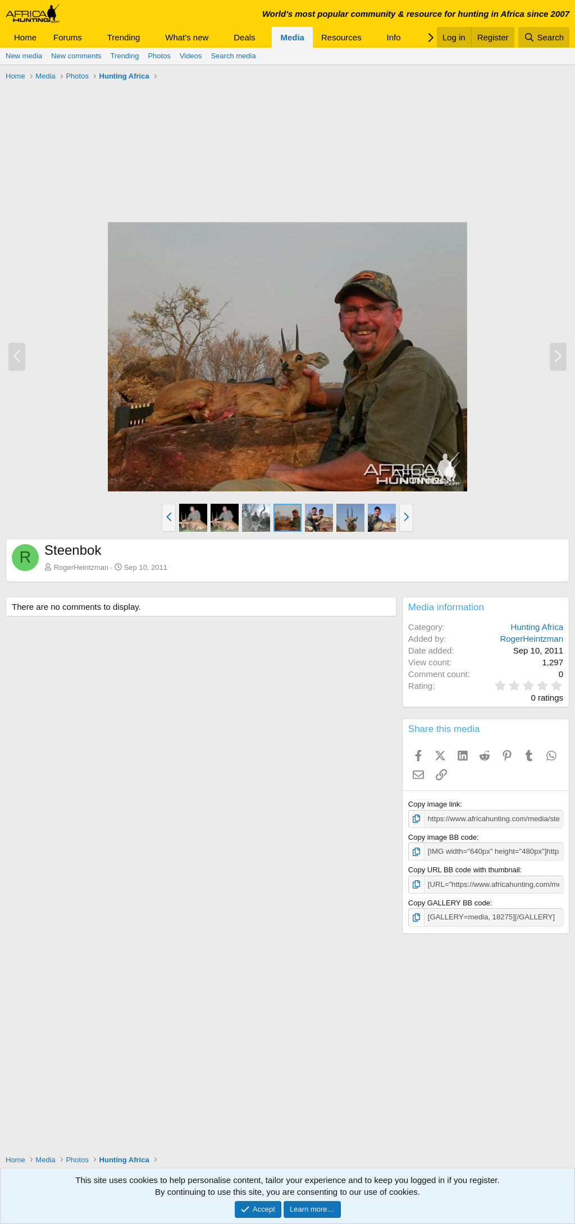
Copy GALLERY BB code (449, 902)
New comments (76, 56)
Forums (67, 37)
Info (394, 37)
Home (25, 37)
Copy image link (434, 804)
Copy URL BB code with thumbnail (464, 870)
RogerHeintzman (81, 567)
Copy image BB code (442, 837)
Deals (244, 37)
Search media (233, 56)
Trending (123, 37)
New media (24, 56)
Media (292, 37)
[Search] (543, 37)
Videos (191, 56)
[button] (91, 37)
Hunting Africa (537, 627)
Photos (159, 56)
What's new (186, 37)
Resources (341, 37)
